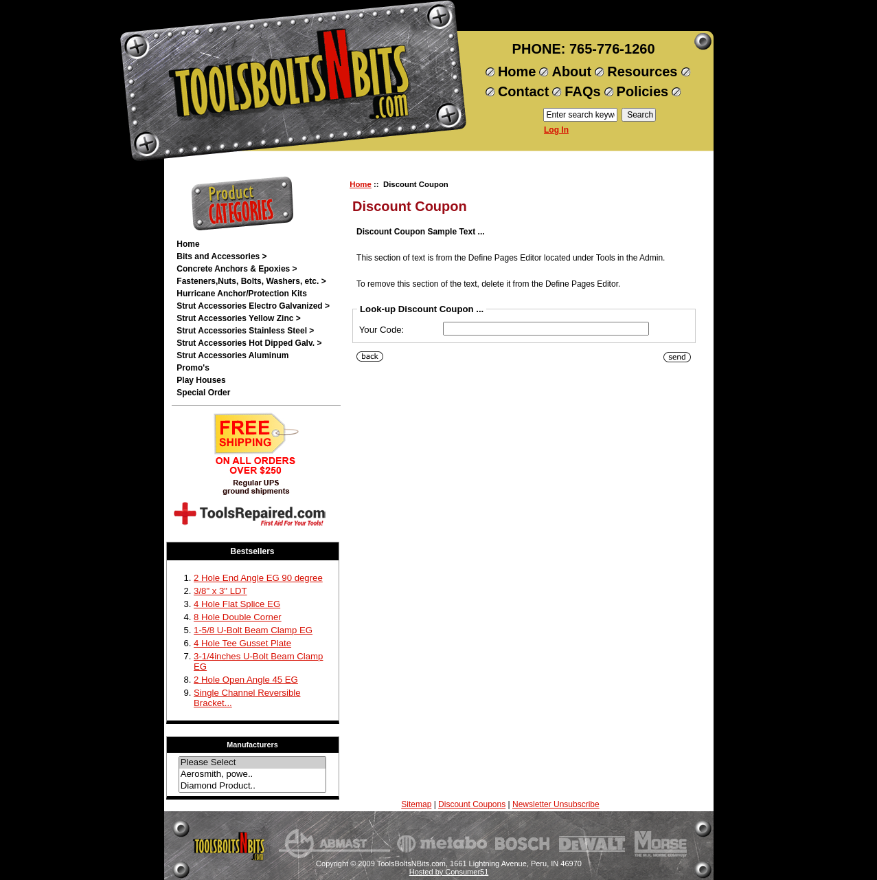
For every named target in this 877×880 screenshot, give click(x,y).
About (571, 71)
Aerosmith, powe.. (252, 774)
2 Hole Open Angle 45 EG (246, 679)
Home (517, 71)
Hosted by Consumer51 (449, 872)
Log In (556, 130)
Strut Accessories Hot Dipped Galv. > (248, 343)
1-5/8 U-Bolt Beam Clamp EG (253, 630)
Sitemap (416, 804)
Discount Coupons (471, 804)
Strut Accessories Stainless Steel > (245, 331)
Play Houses (200, 380)
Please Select (252, 763)
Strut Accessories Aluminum (232, 355)
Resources (642, 71)
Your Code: (382, 329)
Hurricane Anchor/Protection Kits (241, 293)
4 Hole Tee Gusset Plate (242, 643)
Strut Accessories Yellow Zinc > (238, 318)
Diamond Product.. (252, 786)
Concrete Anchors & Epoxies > (236, 269)
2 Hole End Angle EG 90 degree (258, 578)
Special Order (203, 392)
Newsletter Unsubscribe (556, 804)
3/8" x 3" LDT (220, 591)
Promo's (192, 368)
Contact (523, 91)
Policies (643, 91)
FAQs (582, 91)
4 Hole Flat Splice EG (237, 604)
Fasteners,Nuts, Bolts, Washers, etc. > (251, 281)
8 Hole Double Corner (238, 617)
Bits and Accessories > (221, 256)
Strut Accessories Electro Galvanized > (253, 306)
